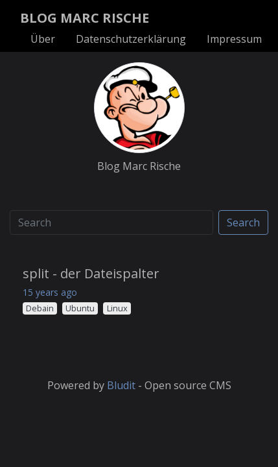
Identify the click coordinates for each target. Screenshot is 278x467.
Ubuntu (80, 308)
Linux (117, 308)
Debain (40, 308)
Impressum (234, 39)
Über (42, 39)
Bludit (121, 385)
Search (243, 222)
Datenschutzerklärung (131, 39)
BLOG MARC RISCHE (84, 18)
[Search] (111, 222)
